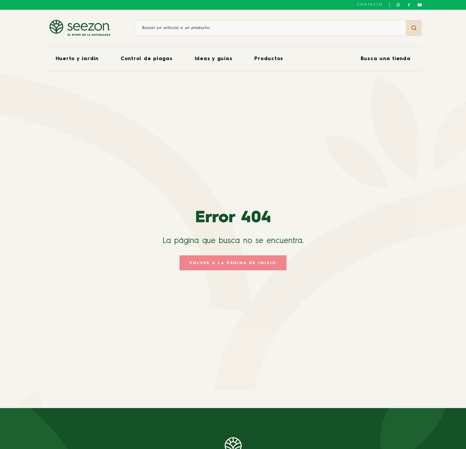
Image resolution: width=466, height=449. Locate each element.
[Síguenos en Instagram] (398, 4)
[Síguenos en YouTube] (420, 4)
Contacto (370, 4)
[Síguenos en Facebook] (409, 4)
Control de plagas (147, 59)
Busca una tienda (386, 59)
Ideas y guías (214, 59)
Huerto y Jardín (77, 59)
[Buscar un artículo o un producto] (270, 28)
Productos (268, 59)
